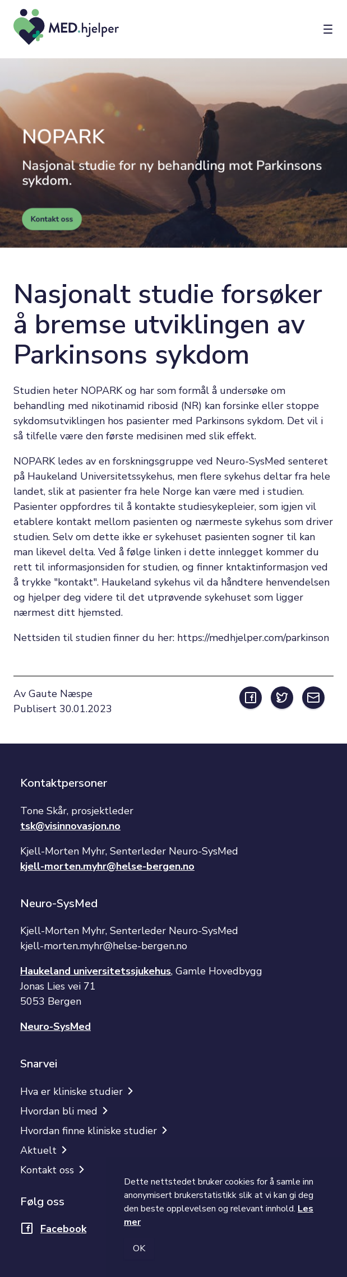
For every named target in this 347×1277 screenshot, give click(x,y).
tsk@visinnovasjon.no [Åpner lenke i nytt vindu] (70, 826)
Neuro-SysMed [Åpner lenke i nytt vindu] (55, 1026)
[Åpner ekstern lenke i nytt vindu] (250, 697)
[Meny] (328, 29)
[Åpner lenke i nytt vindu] (53, 1232)
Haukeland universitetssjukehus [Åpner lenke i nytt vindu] (95, 971)
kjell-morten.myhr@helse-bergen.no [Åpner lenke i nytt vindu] (107, 866)
